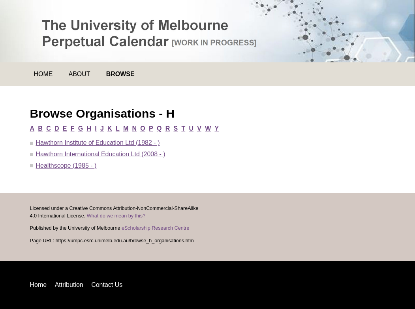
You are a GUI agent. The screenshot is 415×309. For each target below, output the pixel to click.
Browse (120, 74)
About (79, 74)
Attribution (69, 284)
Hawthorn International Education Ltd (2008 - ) (100, 154)
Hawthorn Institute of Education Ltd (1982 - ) (98, 142)
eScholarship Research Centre (156, 228)
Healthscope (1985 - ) (66, 165)
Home (43, 74)
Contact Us (106, 284)
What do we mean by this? (116, 216)
